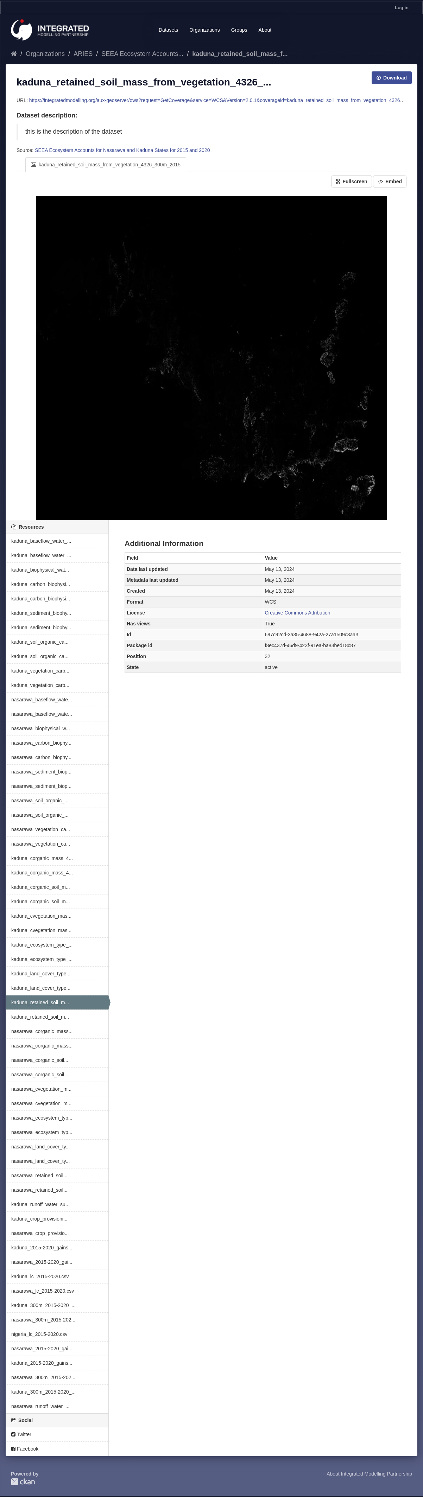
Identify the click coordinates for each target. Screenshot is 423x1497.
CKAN (23, 1481)
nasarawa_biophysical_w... (40, 728)
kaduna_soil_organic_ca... (40, 642)
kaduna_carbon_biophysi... (40, 584)
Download (392, 78)
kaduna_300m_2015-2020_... (43, 1305)
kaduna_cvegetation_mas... (41, 916)
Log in (402, 7)
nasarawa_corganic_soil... (39, 1060)
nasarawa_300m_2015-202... (43, 1320)
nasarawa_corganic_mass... (41, 1031)
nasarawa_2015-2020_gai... (41, 1262)
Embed (390, 181)
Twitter (21, 1434)
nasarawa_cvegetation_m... (41, 1089)
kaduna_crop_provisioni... (39, 1219)
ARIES (83, 53)
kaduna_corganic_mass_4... (42, 858)
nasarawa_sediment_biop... (41, 772)
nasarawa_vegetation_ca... (40, 829)
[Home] (14, 53)
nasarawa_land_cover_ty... (40, 1146)
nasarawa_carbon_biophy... (41, 743)
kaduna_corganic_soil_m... (40, 887)
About (265, 30)
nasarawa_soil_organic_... (40, 800)
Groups (239, 30)
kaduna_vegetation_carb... (40, 671)
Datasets (168, 30)
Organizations (204, 30)
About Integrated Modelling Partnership (369, 1474)
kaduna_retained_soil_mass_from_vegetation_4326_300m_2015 (106, 164)
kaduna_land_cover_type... (40, 973)
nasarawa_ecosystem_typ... (41, 1118)
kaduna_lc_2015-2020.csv (40, 1276)
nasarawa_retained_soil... (39, 1175)
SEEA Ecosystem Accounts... (142, 53)
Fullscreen (351, 181)
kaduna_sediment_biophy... (41, 613)
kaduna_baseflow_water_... (41, 541)
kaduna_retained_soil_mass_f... (240, 53)
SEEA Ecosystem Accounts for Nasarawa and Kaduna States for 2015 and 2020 (122, 150)
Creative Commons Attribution (297, 613)
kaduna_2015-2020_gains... (41, 1247)
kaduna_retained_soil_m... (40, 1002)
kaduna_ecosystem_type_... (41, 945)
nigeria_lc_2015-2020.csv (39, 1334)
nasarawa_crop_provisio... (40, 1233)
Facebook (24, 1449)
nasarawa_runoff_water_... (40, 1406)
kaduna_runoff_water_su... (40, 1204)
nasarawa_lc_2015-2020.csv (42, 1291)
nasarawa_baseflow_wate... (41, 699)
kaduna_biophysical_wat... (40, 570)
